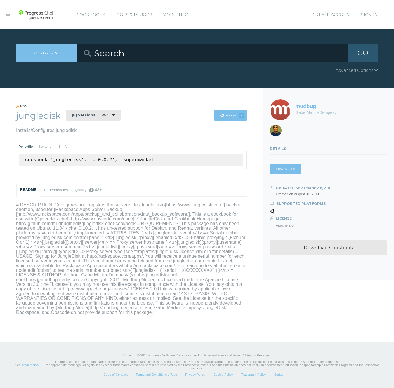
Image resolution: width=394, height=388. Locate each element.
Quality (89, 189)
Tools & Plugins (134, 15)
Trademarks (30, 365)
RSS (21, 106)
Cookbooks (91, 15)
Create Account (332, 15)
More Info (175, 15)
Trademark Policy (253, 374)
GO (362, 53)
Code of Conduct (115, 374)
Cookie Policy (223, 374)
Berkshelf (45, 147)
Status (278, 374)
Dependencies (56, 190)
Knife (63, 147)
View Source (285, 169)
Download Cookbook (328, 247)
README (28, 189)
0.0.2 (90, 115)
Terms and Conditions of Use (156, 374)
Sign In (369, 15)
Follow (232, 115)
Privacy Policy (195, 374)
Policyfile (26, 147)
